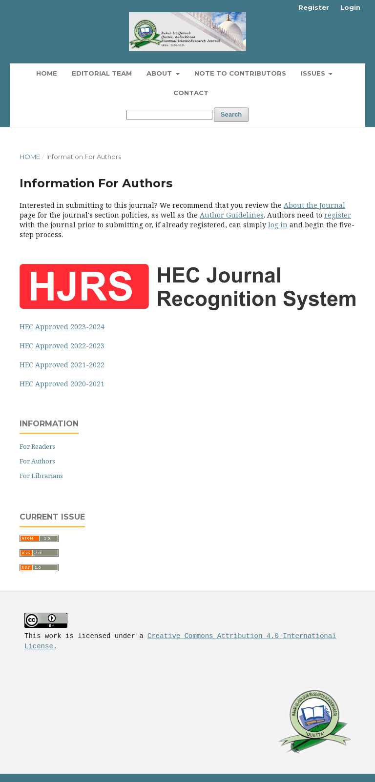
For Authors (37, 461)
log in (278, 224)
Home (46, 73)
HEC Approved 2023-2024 (62, 326)
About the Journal (314, 205)
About (160, 73)
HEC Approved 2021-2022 (62, 364)
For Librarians (41, 475)
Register (313, 7)
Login (350, 7)
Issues (314, 73)
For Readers (37, 446)
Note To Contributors (240, 73)
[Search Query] (169, 115)
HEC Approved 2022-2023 (62, 345)
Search (231, 114)
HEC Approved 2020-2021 (62, 383)
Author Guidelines (232, 215)
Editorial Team (102, 73)
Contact (190, 93)
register (337, 215)
